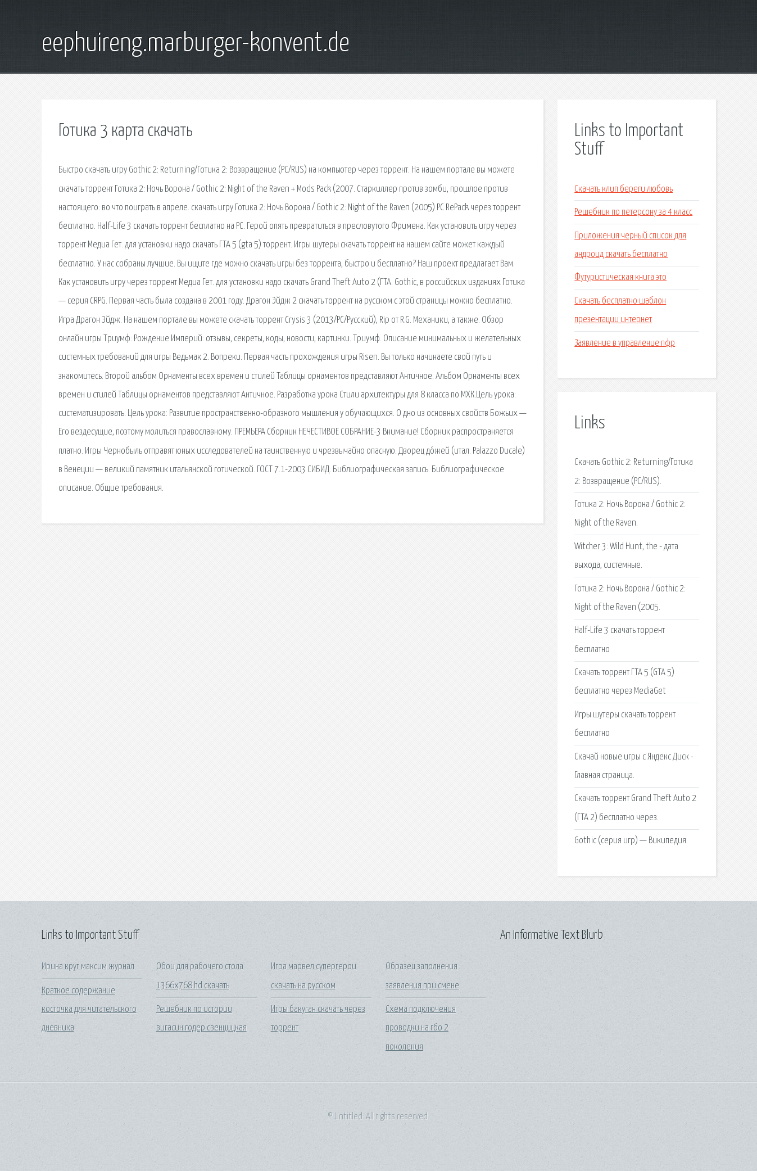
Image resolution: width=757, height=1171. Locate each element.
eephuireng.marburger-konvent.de (196, 44)
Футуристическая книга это (620, 277)
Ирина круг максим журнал (88, 966)
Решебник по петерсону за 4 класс (633, 212)
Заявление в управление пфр (624, 343)
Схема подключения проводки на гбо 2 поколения (421, 1028)
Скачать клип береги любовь (623, 189)
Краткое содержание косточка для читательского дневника (89, 1009)
